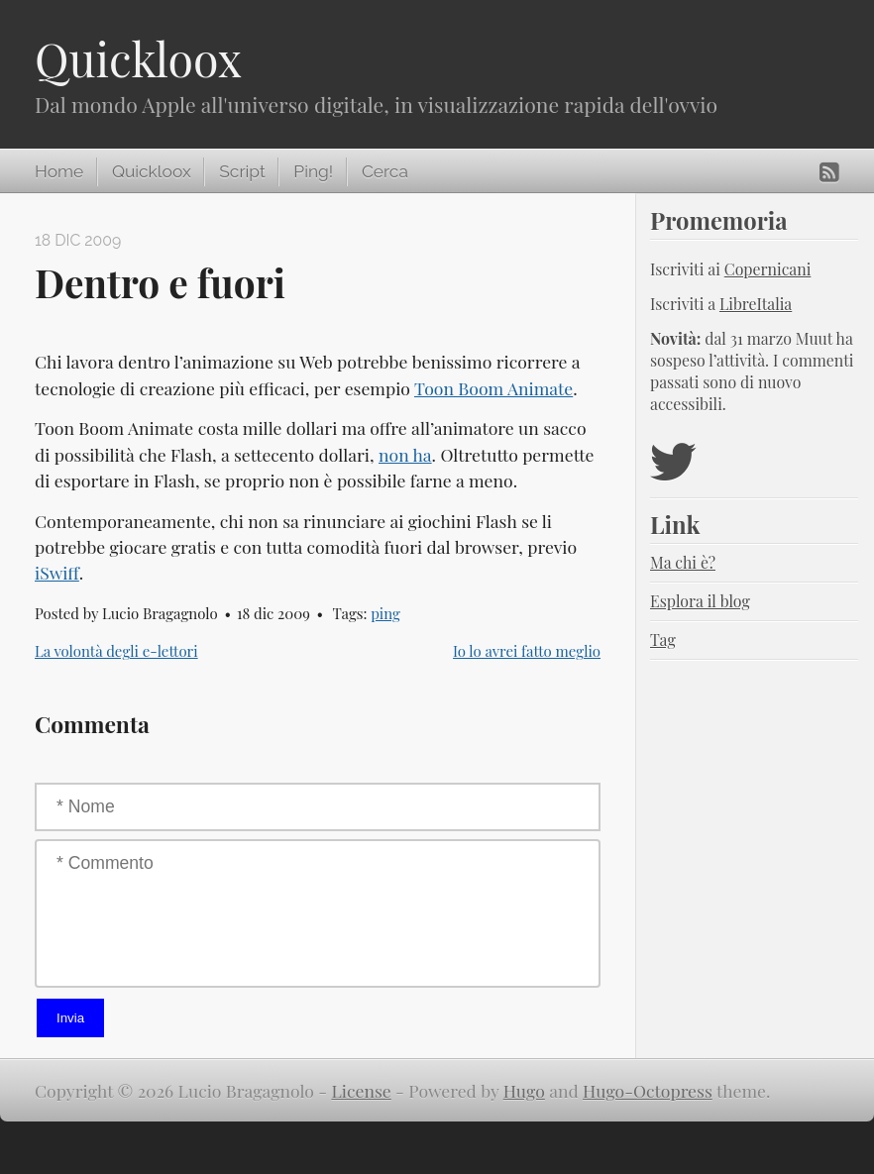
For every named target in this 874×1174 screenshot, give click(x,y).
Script (242, 171)
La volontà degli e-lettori (116, 651)
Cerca (385, 171)
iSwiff (57, 572)
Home (59, 171)
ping (385, 613)
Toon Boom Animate (493, 387)
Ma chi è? (682, 562)
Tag (663, 639)
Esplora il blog (700, 600)
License (361, 1090)
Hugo (524, 1090)
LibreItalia (755, 303)
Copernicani (768, 269)
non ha (405, 454)
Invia (70, 1018)
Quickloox (138, 58)
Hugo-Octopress (647, 1090)
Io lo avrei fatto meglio (527, 651)
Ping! (313, 171)
